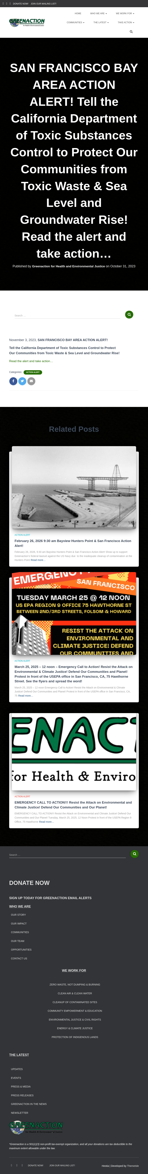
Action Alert (32, 372)
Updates (17, 1069)
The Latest (101, 22)
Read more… (38, 560)
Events (16, 1077)
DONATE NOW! (20, 4)
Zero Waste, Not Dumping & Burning (75, 984)
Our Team (17, 941)
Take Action (126, 22)
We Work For (125, 13)
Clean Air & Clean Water (75, 993)
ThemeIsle (133, 1165)
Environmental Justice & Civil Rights (75, 1019)
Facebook (3, 4)
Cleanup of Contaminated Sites (75, 1002)
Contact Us (19, 958)
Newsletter (19, 1112)
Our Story (18, 914)
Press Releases (22, 1095)
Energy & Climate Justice (75, 1028)
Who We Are (98, 13)
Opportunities (21, 949)
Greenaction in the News (29, 1104)
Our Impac (18, 923)
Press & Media (21, 1086)
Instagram (6, 4)
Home (78, 13)
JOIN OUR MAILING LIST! (43, 4)
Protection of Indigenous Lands (75, 1037)
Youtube (10, 4)
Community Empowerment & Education (75, 1010)
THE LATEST (19, 1055)
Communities (76, 22)
